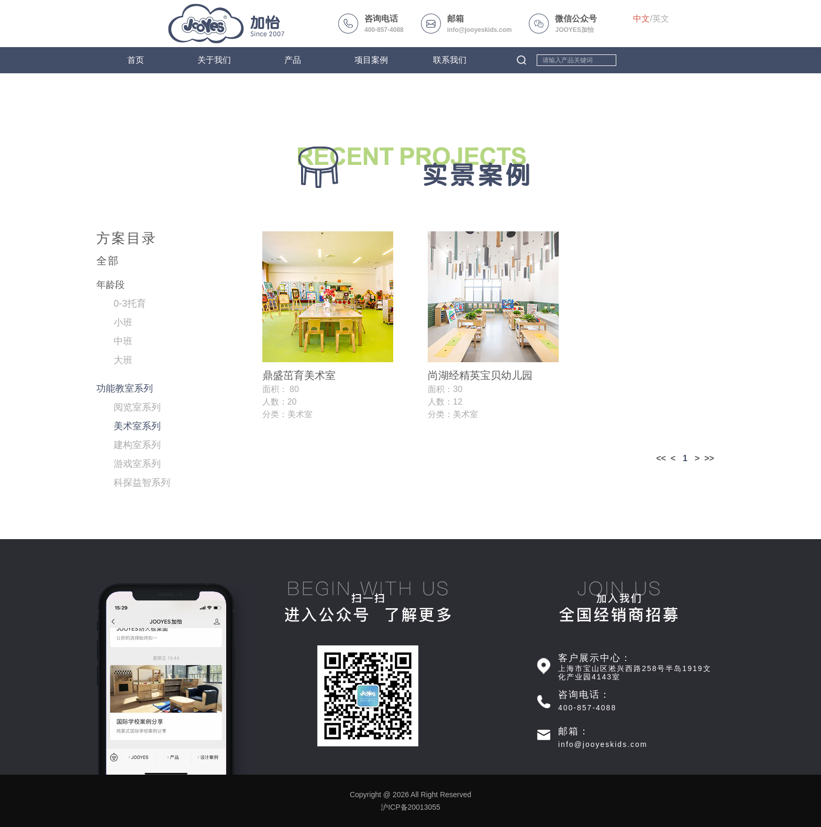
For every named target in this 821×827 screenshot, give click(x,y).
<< (661, 458)
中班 (123, 341)
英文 (660, 18)
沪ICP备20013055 (410, 807)
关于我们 (214, 59)
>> (709, 458)
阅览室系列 (137, 407)
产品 (292, 59)
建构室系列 (137, 445)
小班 (123, 322)
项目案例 (371, 59)
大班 (123, 360)
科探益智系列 (142, 482)
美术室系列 (137, 426)
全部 (107, 260)
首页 (135, 59)
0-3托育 (130, 303)
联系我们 (450, 59)
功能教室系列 (124, 388)
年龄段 (110, 285)
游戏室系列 (137, 464)
